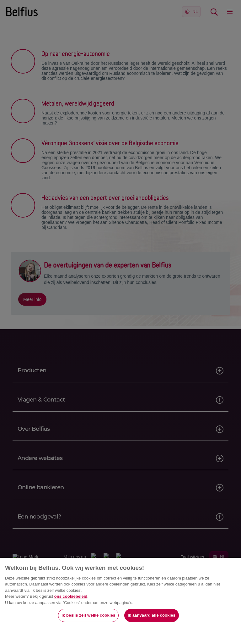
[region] (120, 592)
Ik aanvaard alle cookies (151, 615)
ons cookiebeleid (70, 596)
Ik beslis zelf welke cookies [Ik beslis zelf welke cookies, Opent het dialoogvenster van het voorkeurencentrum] (88, 615)
